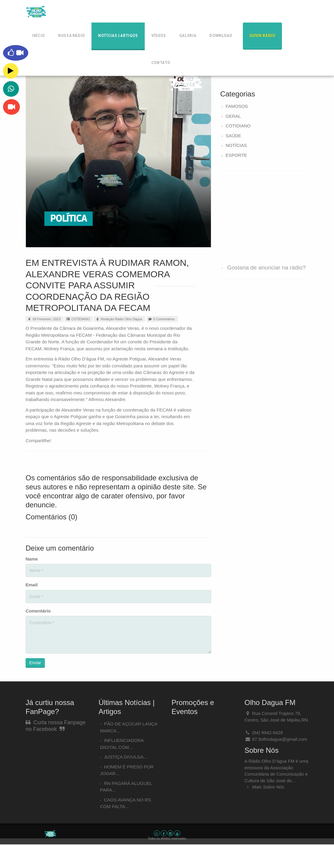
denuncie (40, 505)
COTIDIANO (78, 319)
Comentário (38, 610)
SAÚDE (233, 135)
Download (220, 35)
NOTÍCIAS (236, 145)
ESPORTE (236, 155)
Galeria (187, 35)
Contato (160, 62)
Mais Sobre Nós (264, 786)
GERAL (233, 116)
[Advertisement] (264, 214)
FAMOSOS (237, 106)
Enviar (35, 662)
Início (38, 35)
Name (32, 558)
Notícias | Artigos (118, 35)
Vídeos (158, 35)
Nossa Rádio (71, 35)
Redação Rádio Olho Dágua (118, 319)
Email (32, 584)
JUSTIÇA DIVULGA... (125, 756)
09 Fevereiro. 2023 (43, 319)
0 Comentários (161, 319)
